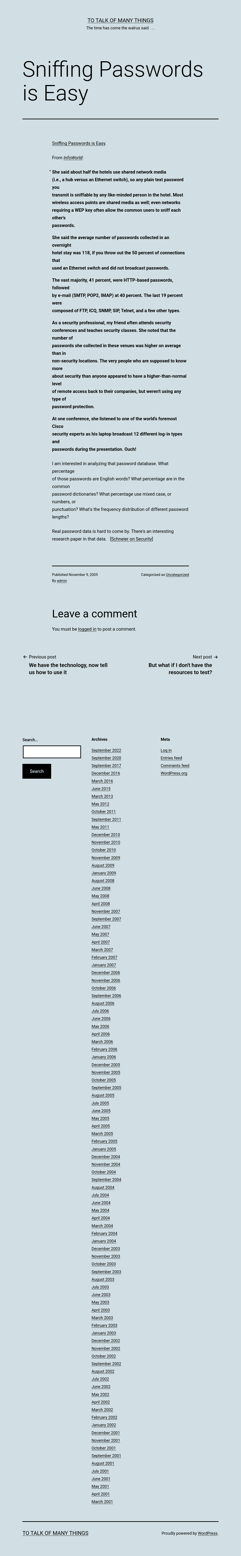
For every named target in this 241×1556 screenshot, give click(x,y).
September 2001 (106, 1455)
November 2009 (106, 857)
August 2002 (103, 1371)
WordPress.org (174, 773)
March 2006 (102, 1041)
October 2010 (104, 850)
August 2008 (103, 880)
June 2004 (101, 1202)
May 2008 (100, 896)
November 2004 (106, 1164)
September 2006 (106, 995)
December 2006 (106, 972)
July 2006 (100, 1011)
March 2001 (102, 1501)
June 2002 (101, 1386)
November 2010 (106, 842)
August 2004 (103, 1187)
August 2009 (103, 865)
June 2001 (101, 1478)
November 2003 (106, 1256)
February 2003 (104, 1325)
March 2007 (102, 949)
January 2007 (104, 965)
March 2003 (102, 1317)
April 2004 (101, 1218)
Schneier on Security (131, 539)
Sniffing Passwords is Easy (78, 143)
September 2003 (106, 1271)
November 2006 (106, 980)
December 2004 (106, 1156)
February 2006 (104, 1049)
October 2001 (104, 1448)
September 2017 (106, 765)
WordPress (207, 1533)
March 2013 (102, 796)
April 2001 (101, 1494)
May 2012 (100, 804)
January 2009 (104, 873)
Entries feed (171, 758)
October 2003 (104, 1264)
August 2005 (103, 1095)
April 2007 (101, 942)
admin (62, 581)
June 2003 (101, 1294)
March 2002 (102, 1409)
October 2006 (104, 988)
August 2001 (103, 1463)
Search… (30, 739)
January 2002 (104, 1425)
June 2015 (101, 788)
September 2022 (106, 750)
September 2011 (106, 819)
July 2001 (100, 1471)
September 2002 (106, 1363)
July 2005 (100, 1103)
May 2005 (100, 1118)
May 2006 (100, 1026)
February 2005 (104, 1141)
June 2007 (101, 926)
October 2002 (104, 1356)
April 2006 (101, 1034)
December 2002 (106, 1340)
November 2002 (106, 1348)
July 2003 (100, 1287)
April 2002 (101, 1402)
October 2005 (104, 1080)
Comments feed (175, 765)
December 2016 (106, 773)
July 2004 (100, 1195)
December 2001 (106, 1432)
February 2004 (104, 1233)
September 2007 (106, 919)
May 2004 (100, 1210)
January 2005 (104, 1149)
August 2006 (103, 1003)
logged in (87, 629)
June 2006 (101, 1018)
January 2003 (104, 1333)
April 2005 (101, 1126)
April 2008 (101, 903)
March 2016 (102, 781)
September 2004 (106, 1179)
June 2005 (101, 1110)
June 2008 (101, 888)
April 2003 (101, 1310)
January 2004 (104, 1241)
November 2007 (106, 911)
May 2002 (100, 1394)
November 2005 (106, 1072)
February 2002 (104, 1417)
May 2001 (100, 1486)
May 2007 (100, 934)
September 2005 (106, 1087)
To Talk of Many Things (120, 20)
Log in (166, 750)
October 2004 (104, 1172)
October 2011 (104, 811)
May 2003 (100, 1302)
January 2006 (104, 1057)
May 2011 (100, 827)
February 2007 (104, 957)
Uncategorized (177, 575)
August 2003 (103, 1279)
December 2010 (106, 834)
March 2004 (102, 1225)
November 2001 (106, 1440)
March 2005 (102, 1133)
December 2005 (106, 1064)
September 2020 (106, 758)
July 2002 (100, 1379)
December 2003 (106, 1248)
